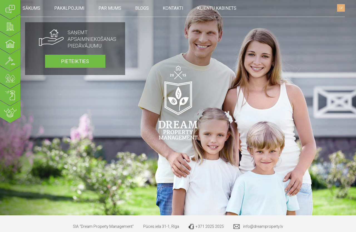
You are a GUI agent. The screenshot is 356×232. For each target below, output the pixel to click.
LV (341, 8)
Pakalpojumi (69, 8)
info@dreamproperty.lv (263, 226)
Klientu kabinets (216, 8)
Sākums (31, 8)
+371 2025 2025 (210, 226)
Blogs (142, 8)
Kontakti (173, 8)
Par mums (109, 8)
